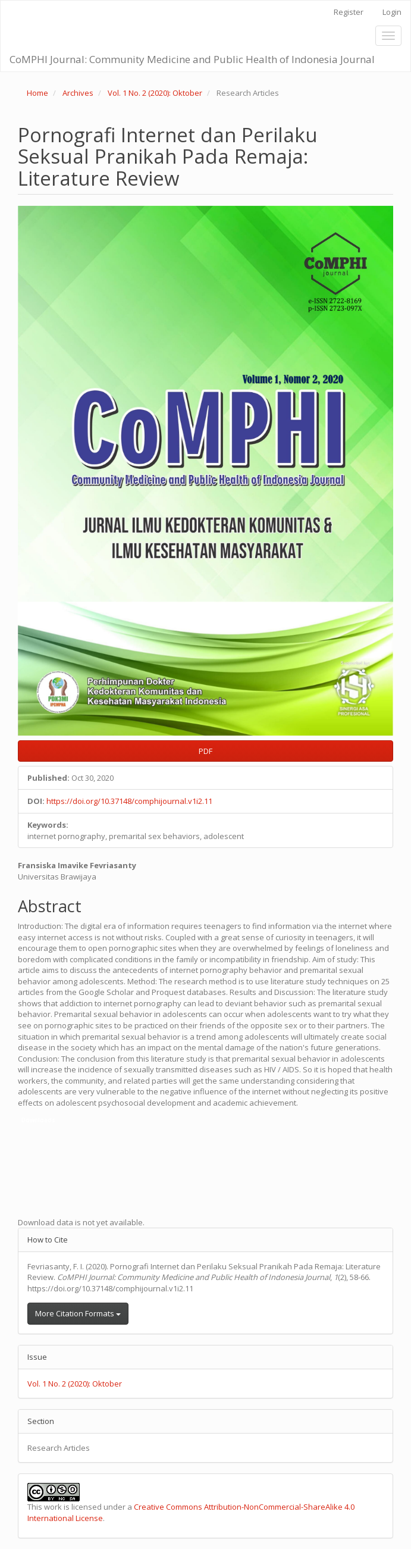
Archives (77, 92)
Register (348, 12)
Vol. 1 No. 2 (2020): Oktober (155, 92)
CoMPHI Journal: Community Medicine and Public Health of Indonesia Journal (192, 59)
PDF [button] (205, 751)
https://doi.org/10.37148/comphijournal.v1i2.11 (129, 801)
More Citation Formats (78, 1313)
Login (391, 12)
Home (37, 92)
